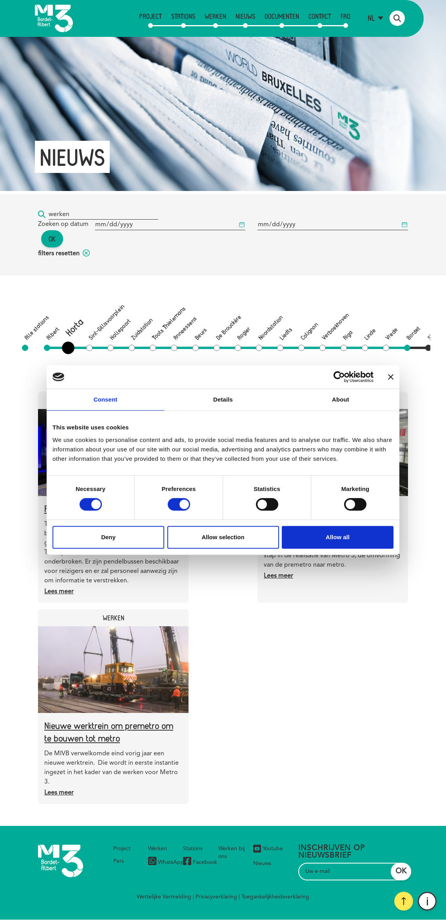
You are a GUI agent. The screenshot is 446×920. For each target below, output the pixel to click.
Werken (215, 16)
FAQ (345, 16)
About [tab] (340, 399)
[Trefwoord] (103, 215)
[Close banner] (390, 377)
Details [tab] (223, 399)
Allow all (338, 537)
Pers (118, 861)
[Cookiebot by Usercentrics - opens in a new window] (339, 377)
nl (371, 18)
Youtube (268, 849)
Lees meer (59, 592)
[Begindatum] (170, 225)
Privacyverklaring (216, 897)
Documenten (282, 16)
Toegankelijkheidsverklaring (275, 897)
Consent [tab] (106, 399)
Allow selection (222, 537)
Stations (183, 16)
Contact (319, 16)
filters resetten (64, 253)
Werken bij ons (231, 852)
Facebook (200, 862)
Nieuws (245, 16)
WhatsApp (166, 862)
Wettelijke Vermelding (164, 897)
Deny (108, 537)
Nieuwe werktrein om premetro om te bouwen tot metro (108, 731)
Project (150, 16)
